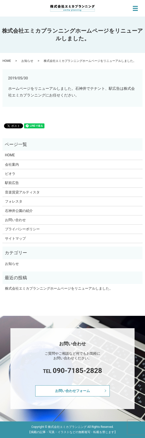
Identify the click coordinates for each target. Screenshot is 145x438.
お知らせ (27, 61)
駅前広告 (12, 183)
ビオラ (10, 174)
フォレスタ (13, 201)
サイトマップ (15, 238)
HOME (6, 61)
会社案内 (12, 164)
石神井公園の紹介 (19, 211)
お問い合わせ (15, 220)
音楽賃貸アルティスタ (22, 192)
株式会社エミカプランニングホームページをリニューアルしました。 (59, 288)
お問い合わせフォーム (72, 391)
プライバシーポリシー (22, 229)
